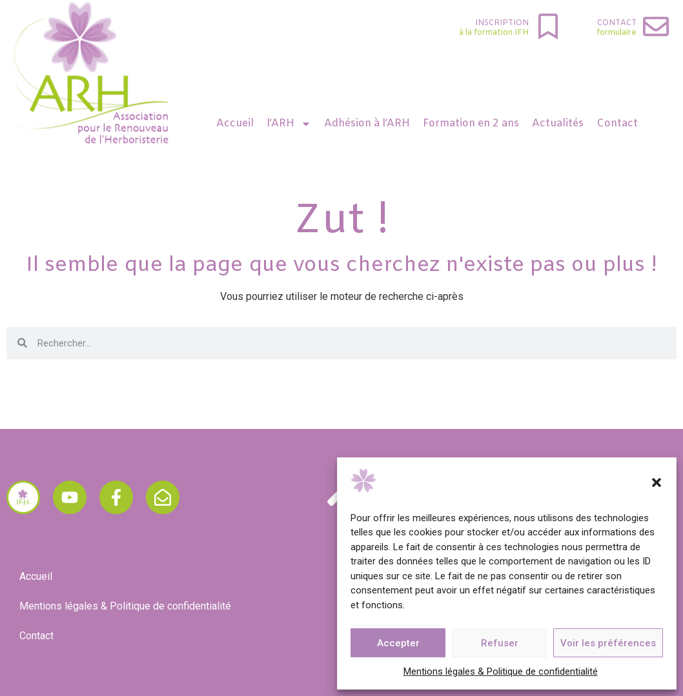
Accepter (398, 643)
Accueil (235, 123)
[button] (656, 482)
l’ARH (289, 123)
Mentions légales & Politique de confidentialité (500, 671)
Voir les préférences (608, 643)
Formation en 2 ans (471, 123)
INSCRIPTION (502, 23)
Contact (617, 23)
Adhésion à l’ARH (367, 123)
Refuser (499, 643)
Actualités (558, 123)
